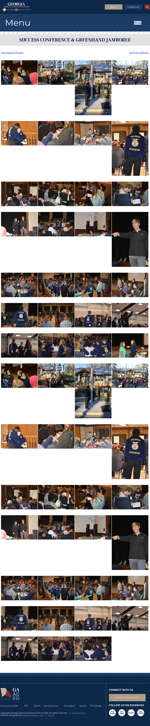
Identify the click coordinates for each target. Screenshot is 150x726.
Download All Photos (12, 52)
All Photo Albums (139, 52)
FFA (26, 706)
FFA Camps (95, 706)
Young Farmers (51, 706)
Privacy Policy (78, 713)
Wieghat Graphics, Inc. (33, 715)
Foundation (69, 706)
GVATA (37, 706)
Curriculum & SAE (9, 706)
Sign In (51, 715)
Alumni (83, 706)
